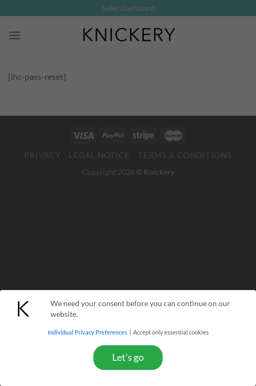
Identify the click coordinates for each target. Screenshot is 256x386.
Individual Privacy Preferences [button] (88, 332)
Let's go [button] (128, 357)
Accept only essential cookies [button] (171, 332)
